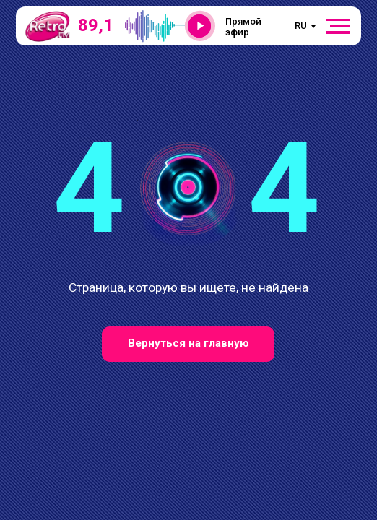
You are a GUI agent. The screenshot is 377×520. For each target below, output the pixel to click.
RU (301, 25)
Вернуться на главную (188, 343)
